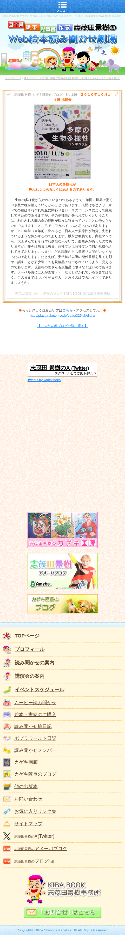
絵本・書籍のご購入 (35, 714)
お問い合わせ (28, 799)
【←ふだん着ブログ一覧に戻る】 (62, 326)
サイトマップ (28, 823)
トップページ (13, 78)
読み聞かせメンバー (35, 750)
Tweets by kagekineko (44, 380)
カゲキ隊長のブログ (35, 774)
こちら (67, 310)
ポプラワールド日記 (35, 738)
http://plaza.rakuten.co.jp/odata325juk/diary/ (62, 315)
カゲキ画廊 (26, 762)
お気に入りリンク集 (35, 811)
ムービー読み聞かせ (35, 702)
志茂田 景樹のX (50, 368)
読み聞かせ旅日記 (33, 726)
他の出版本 (26, 786)
